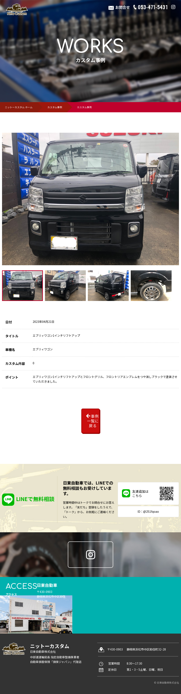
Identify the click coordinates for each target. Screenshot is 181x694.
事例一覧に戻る (81, 415)
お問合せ (122, 7)
